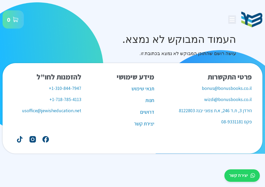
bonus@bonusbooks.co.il (227, 88)
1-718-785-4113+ (65, 99)
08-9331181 (232, 122)
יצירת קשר (242, 175)
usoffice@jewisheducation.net (51, 110)
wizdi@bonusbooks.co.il (228, 99)
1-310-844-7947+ (65, 88)
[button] (232, 19)
